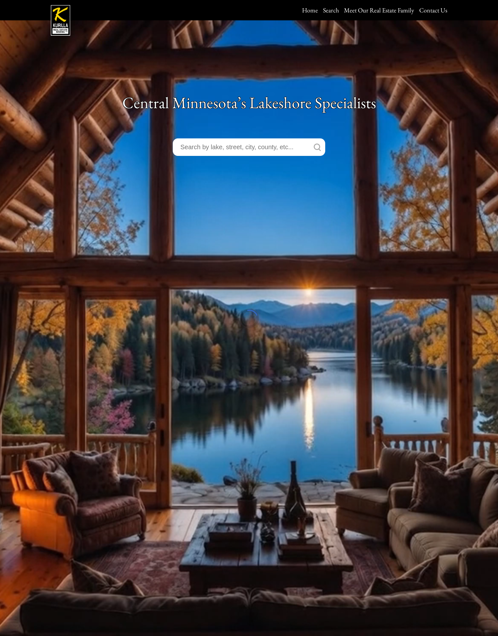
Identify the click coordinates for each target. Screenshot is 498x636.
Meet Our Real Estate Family (379, 10)
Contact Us (433, 10)
